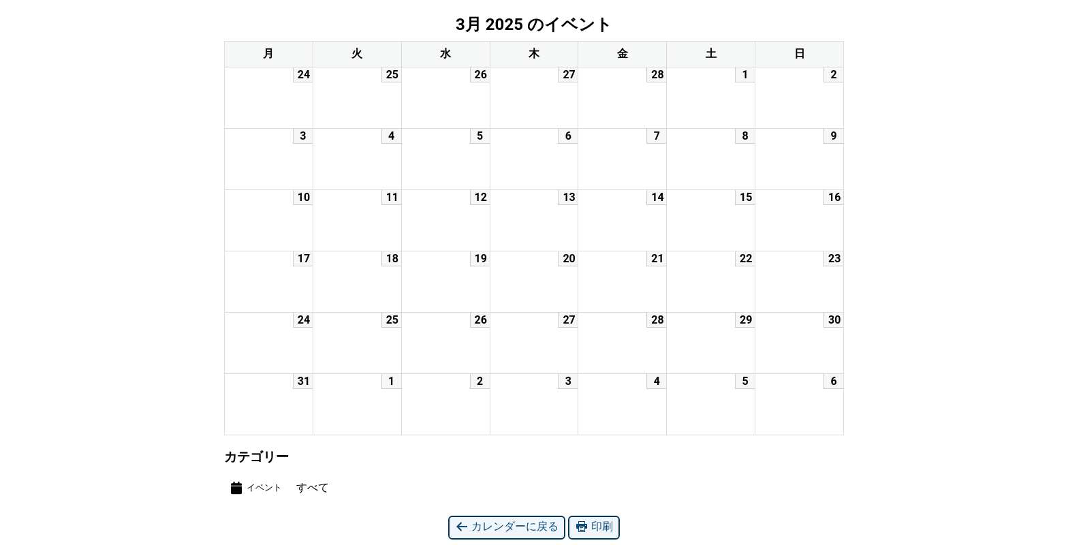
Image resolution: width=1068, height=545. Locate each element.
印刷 (594, 527)
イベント (255, 488)
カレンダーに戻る (507, 527)
